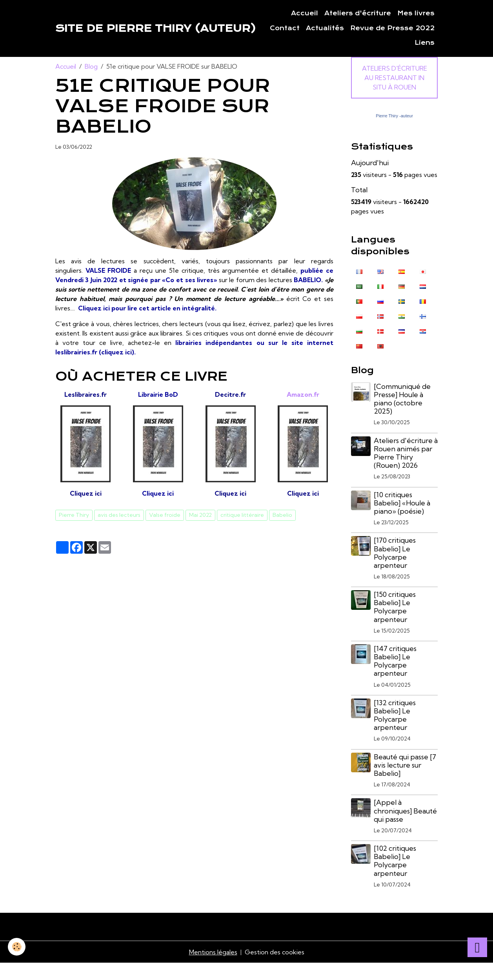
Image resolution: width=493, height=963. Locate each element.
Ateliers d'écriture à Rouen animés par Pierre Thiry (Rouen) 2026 (406, 452)
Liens (425, 42)
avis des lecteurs (119, 514)
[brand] (155, 28)
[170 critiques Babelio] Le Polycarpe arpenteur (395, 552)
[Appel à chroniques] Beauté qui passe (405, 810)
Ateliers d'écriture (357, 13)
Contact (285, 28)
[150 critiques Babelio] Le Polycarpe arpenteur (395, 606)
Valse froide (164, 514)
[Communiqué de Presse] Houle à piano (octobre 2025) (402, 398)
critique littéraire (242, 514)
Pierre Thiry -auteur (394, 115)
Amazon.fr (303, 394)
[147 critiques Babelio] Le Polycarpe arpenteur (395, 660)
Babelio (282, 514)
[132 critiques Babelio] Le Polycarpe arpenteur (395, 715)
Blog (91, 66)
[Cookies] (16, 947)
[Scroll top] (477, 947)
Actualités (325, 28)
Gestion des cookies (274, 952)
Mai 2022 (200, 514)
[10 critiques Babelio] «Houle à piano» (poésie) (402, 503)
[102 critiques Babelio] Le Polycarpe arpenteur (395, 860)
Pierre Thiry (74, 514)
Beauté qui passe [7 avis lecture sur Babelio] (405, 765)
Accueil (304, 13)
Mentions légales (213, 952)
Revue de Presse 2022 (392, 28)
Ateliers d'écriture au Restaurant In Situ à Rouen (394, 77)
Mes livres (416, 13)
